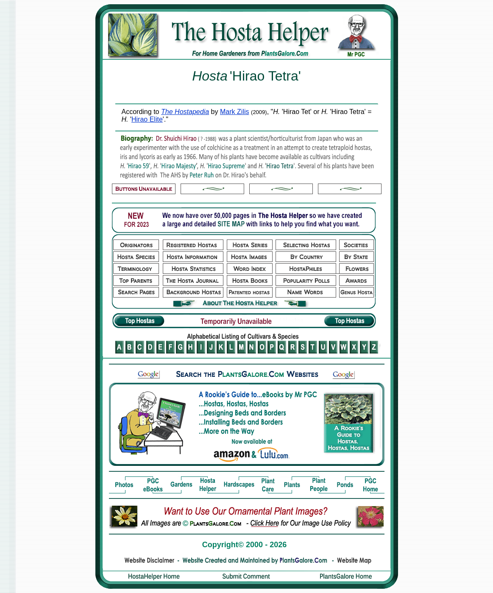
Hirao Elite (147, 119)
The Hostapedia (185, 111)
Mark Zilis (234, 111)
